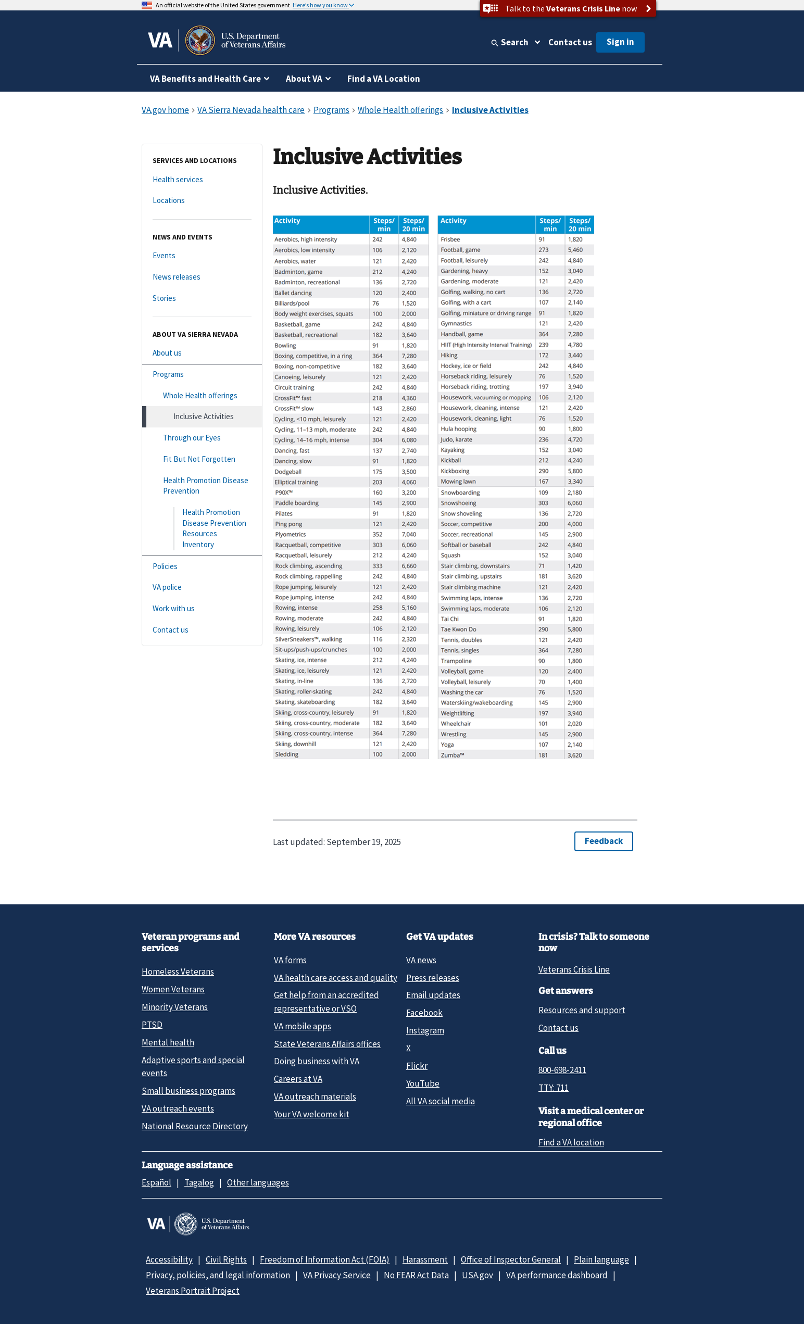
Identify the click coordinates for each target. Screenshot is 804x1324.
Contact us (570, 42)
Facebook (424, 1012)
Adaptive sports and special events (193, 1066)
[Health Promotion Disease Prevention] (202, 486)
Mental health (168, 1042)
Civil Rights (226, 1259)
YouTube (422, 1083)
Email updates (433, 995)
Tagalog (199, 1182)
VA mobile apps (302, 1026)
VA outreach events (178, 1108)
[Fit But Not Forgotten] (202, 459)
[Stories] (202, 298)
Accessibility (169, 1259)
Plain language (601, 1259)
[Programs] (202, 374)
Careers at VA (298, 1079)
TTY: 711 (553, 1087)
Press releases (432, 977)
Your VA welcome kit (311, 1114)
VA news (421, 960)
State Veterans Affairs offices (327, 1044)
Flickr (417, 1065)
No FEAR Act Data (416, 1275)
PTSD (152, 1024)
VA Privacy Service (337, 1275)
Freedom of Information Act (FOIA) (325, 1259)
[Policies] (202, 566)
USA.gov (477, 1275)
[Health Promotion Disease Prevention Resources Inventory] (202, 529)
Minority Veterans (175, 1007)
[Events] (202, 256)
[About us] (202, 353)
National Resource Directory (195, 1126)
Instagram (425, 1030)
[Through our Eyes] (202, 438)
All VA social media (440, 1101)
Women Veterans (173, 989)
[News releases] (202, 277)
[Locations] (202, 200)
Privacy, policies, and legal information (218, 1275)
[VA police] (202, 587)
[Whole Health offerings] (202, 396)
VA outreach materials (315, 1096)
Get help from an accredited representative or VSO (326, 1001)
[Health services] (202, 180)
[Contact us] (202, 630)
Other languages (258, 1182)
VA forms (290, 960)
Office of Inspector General (511, 1259)
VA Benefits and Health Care (205, 78)
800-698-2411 (562, 1070)
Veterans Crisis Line (574, 969)
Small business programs (188, 1090)
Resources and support (581, 1010)
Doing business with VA (316, 1061)
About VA (304, 78)
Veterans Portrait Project (193, 1290)
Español (156, 1182)
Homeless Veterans (178, 971)
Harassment (425, 1259)
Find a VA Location (383, 78)
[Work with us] (202, 609)
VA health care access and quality (335, 977)
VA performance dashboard (557, 1275)
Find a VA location (571, 1142)
